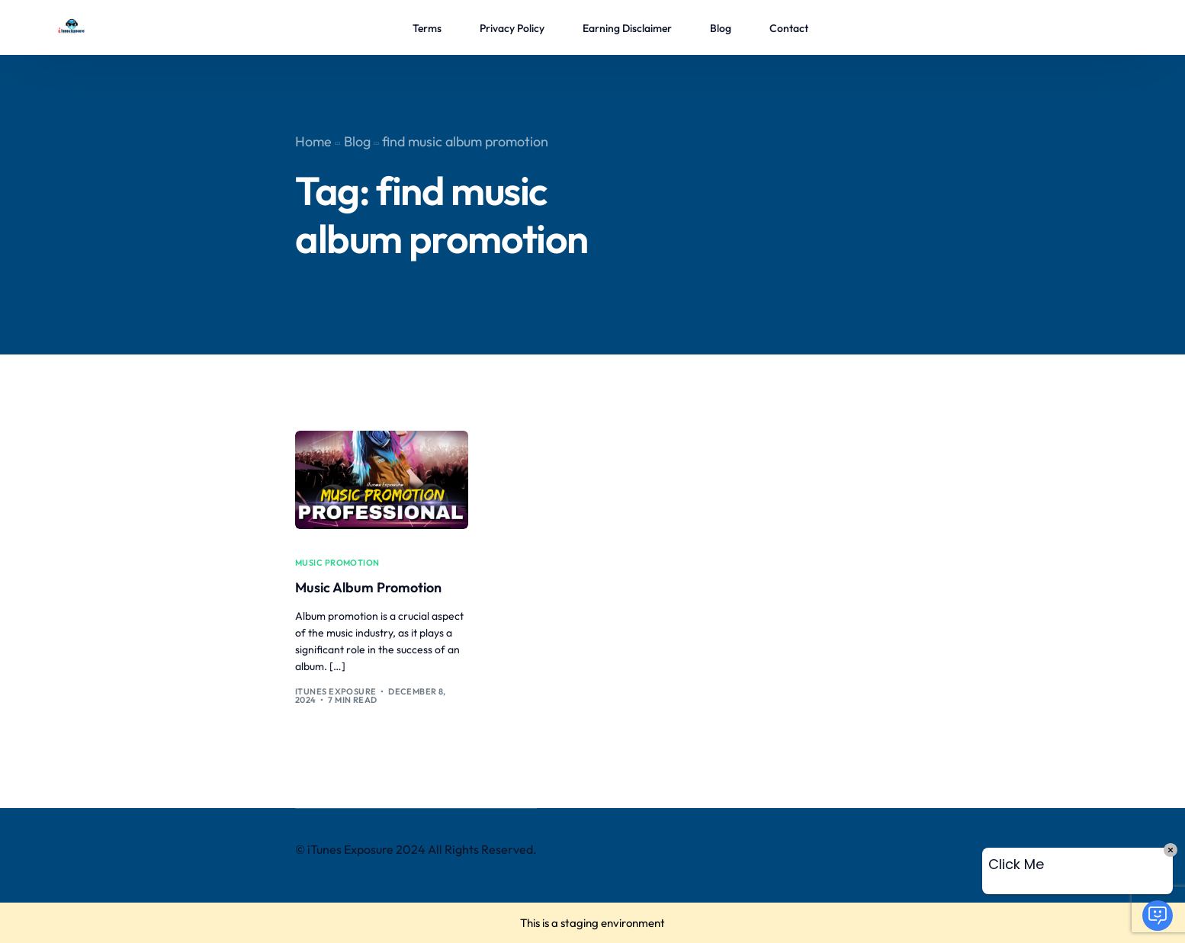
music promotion (337, 563)
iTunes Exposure (336, 691)
